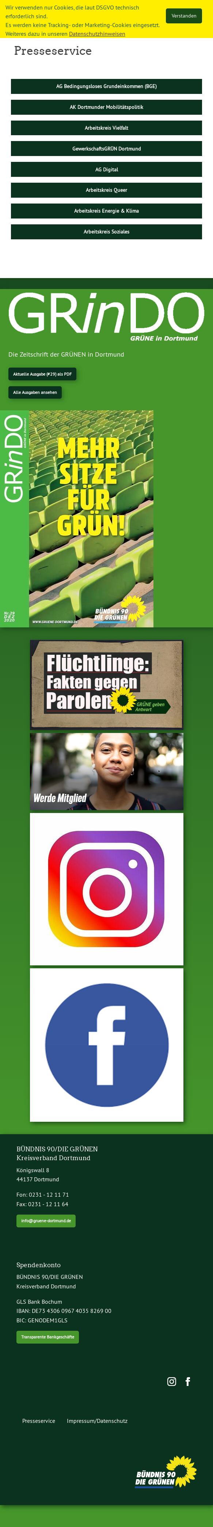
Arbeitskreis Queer (106, 190)
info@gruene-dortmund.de (46, 1220)
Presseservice (38, 1420)
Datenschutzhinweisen (97, 33)
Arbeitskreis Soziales (106, 231)
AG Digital (106, 169)
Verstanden (184, 15)
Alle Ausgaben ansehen (35, 392)
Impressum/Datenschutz (97, 1420)
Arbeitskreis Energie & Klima (106, 211)
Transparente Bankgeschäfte (47, 1337)
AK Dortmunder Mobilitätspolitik (106, 107)
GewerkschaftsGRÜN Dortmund (106, 148)
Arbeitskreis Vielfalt (106, 128)
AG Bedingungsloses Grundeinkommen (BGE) (106, 86)
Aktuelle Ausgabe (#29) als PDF (42, 374)
